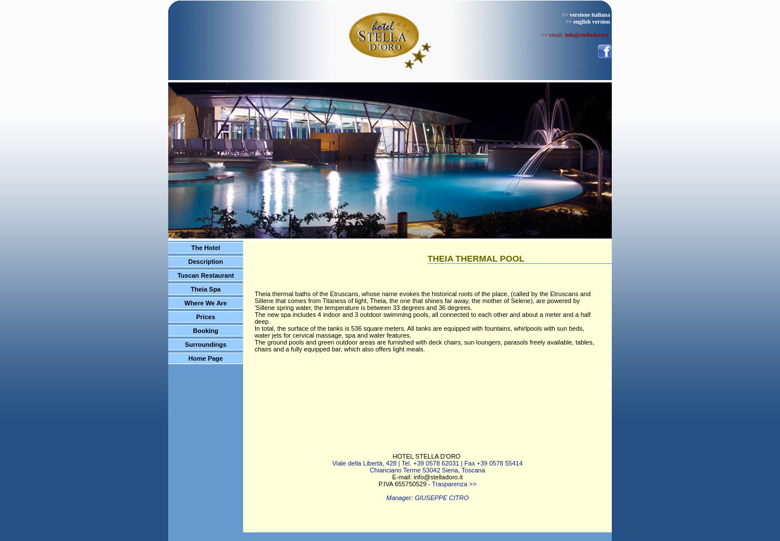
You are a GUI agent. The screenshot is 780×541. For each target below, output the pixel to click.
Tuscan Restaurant (205, 275)
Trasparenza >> (454, 484)
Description (206, 261)
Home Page (205, 358)
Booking (205, 330)
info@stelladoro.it (438, 477)
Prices (205, 316)
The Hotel (205, 247)
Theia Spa (206, 289)
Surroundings (205, 344)
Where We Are (205, 303)
